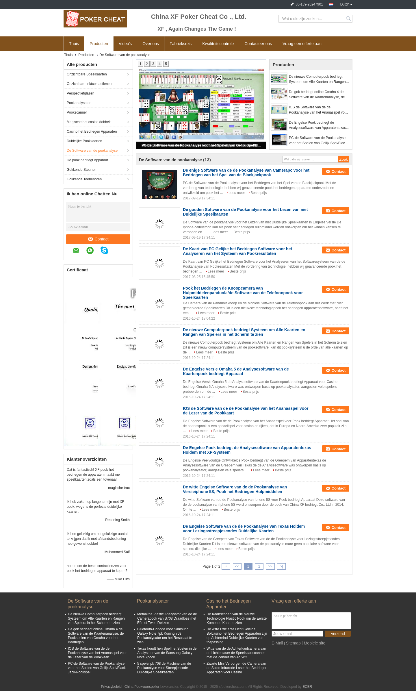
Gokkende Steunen (81, 170)
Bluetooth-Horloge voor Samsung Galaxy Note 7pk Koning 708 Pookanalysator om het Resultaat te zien (164, 635)
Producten (99, 43)
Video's (125, 43)
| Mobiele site (313, 643)
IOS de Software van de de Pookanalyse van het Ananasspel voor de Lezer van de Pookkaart (318, 110)
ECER (307, 687)
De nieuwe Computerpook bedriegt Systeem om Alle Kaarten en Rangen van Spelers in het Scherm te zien (317, 79)
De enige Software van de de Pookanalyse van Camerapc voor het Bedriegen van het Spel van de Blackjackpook (246, 172)
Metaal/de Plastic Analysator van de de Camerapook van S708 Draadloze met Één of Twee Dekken (167, 618)
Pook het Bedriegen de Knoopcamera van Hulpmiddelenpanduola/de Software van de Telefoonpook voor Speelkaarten (243, 293)
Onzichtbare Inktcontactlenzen (90, 84)
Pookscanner (77, 112)
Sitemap (293, 643)
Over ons (150, 43)
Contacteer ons (258, 43)
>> (270, 566)
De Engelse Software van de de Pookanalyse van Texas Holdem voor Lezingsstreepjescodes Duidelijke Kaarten (244, 528)
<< (237, 566)
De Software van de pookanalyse (92, 151)
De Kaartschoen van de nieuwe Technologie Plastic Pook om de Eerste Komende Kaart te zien (237, 618)
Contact (98, 239)
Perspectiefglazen (80, 93)
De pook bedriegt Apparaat (87, 160)
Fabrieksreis (181, 43)
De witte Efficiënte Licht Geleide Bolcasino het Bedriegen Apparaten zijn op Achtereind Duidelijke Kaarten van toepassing (237, 635)
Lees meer (237, 193)
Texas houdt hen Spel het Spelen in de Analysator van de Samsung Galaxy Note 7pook (167, 652)
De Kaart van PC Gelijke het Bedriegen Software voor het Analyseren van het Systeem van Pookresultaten (237, 251)
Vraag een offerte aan (302, 43)
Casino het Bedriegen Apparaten (92, 131)
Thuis (74, 43)
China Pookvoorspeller (142, 687)
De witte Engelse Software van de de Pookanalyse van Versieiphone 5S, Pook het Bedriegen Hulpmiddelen (235, 489)
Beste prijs (258, 193)
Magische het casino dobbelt (89, 122)
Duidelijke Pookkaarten (84, 141)
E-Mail (277, 643)
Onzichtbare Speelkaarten (87, 74)
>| (281, 566)
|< (225, 566)
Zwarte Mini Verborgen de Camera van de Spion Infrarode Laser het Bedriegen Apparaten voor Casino (237, 668)
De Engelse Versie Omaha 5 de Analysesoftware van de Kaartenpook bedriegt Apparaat (236, 371)
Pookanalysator (79, 103)
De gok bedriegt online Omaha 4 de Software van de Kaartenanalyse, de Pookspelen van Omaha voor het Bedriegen (317, 95)
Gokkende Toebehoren (84, 179)
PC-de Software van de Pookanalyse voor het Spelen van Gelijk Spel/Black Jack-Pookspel (202, 145)
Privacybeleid (111, 687)
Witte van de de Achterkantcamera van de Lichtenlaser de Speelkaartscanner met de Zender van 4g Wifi (236, 652)
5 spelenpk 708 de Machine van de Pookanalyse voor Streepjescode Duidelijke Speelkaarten (164, 668)
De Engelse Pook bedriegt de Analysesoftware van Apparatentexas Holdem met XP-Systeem (317, 125)
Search (348, 19)
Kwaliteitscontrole (218, 43)
